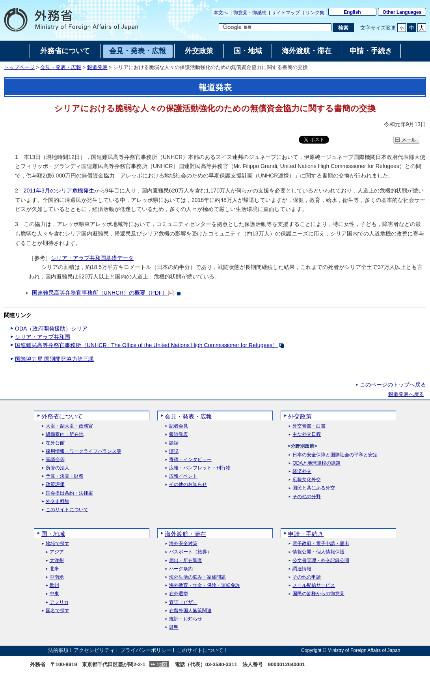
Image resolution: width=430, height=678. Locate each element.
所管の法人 (57, 468)
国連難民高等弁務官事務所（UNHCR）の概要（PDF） (100, 293)
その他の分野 (306, 496)
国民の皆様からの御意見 (318, 593)
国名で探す (57, 610)
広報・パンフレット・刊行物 (200, 468)
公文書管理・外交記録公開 (320, 560)
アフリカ (59, 602)
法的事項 (58, 650)
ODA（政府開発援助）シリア (51, 328)
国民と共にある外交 (313, 488)
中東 (54, 593)
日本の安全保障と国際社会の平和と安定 (335, 455)
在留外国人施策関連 (190, 610)
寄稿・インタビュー (190, 459)
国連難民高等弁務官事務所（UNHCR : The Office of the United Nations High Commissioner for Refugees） (146, 345)
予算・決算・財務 (65, 476)
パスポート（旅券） (190, 552)
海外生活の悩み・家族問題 (197, 577)
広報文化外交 (306, 479)
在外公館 (55, 443)
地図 (162, 664)
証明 (174, 627)
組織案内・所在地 (65, 434)
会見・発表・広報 (60, 67)
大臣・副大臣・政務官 (69, 426)
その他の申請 (306, 577)
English (352, 12)
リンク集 (314, 12)
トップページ (19, 67)
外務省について (62, 416)
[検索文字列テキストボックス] (275, 27)
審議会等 (55, 459)
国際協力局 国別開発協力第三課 (54, 359)
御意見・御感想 (249, 12)
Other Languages (402, 12)
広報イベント (183, 476)
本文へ (221, 12)
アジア (57, 552)
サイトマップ (286, 12)
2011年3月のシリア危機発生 (59, 190)
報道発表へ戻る (406, 394)
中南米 (57, 577)
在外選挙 (178, 593)
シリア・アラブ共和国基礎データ (92, 258)
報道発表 (97, 67)
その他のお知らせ (188, 484)
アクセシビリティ (94, 650)
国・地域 (53, 533)
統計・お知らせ (185, 619)
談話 (174, 443)
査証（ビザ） (183, 602)
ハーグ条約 (181, 569)
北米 (54, 569)
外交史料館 (57, 501)
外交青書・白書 (309, 426)
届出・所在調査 (185, 560)
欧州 (54, 585)
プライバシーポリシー (145, 650)
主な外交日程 (306, 434)
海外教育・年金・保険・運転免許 (204, 585)
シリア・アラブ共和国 (42, 337)
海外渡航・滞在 (185, 533)
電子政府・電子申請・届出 (320, 543)
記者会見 (178, 426)
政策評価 (55, 484)
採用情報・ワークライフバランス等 (83, 451)
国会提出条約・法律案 (69, 493)
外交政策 (300, 416)
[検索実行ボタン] (343, 27)
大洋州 (57, 560)
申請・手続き (306, 533)
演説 (174, 451)
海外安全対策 (183, 543)
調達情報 (301, 569)
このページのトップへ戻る (393, 384)
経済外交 (301, 471)
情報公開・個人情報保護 (318, 552)
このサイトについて (67, 509)
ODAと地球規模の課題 (316, 463)
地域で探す (57, 543)
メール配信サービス (313, 585)
